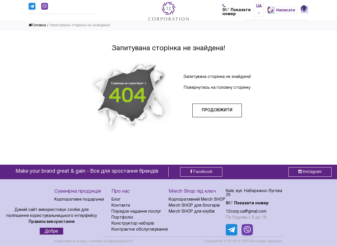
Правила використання (52, 222)
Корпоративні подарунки (79, 199)
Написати (285, 10)
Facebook (201, 172)
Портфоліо (122, 217)
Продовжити (217, 110)
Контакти (120, 205)
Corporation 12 (216, 241)
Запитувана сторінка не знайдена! (79, 25)
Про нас (120, 191)
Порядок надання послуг (136, 211)
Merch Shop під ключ (192, 191)
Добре (51, 231)
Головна (37, 25)
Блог (116, 199)
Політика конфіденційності (110, 241)
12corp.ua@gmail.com (246, 211)
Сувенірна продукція (77, 191)
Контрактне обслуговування (139, 229)
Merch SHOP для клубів (192, 211)
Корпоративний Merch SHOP (197, 199)
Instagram (310, 172)
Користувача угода (70, 241)
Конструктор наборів (132, 223)
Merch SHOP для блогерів (194, 205)
